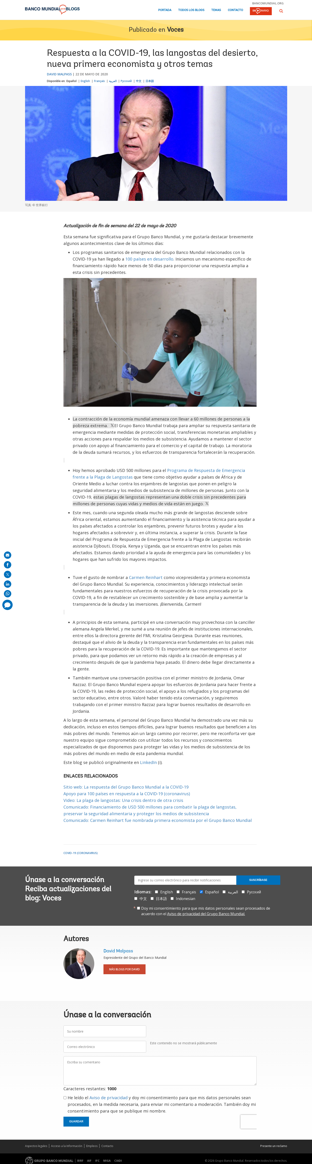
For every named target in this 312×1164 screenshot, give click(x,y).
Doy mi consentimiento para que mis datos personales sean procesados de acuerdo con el (205, 911)
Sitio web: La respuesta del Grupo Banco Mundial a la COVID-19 (126, 787)
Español (71, 81)
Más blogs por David (124, 969)
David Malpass (59, 74)
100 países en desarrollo (149, 259)
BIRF (80, 1161)
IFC (97, 1161)
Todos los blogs (191, 10)
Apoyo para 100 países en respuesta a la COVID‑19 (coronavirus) (126, 793)
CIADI (118, 1161)
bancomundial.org (268, 3)
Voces (175, 30)
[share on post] (7, 574)
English (85, 81)
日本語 (150, 81)
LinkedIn (148, 762)
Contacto (235, 10)
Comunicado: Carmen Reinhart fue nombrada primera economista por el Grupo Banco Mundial (157, 820)
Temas (216, 10)
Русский (126, 81)
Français (99, 81)
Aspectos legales (36, 1146)
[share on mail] (7, 555)
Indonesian (185, 898)
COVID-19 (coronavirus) (80, 853)
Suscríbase (258, 880)
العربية (113, 81)
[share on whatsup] (7, 593)
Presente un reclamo (273, 1146)
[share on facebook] (7, 564)
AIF (89, 1161)
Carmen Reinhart (146, 577)
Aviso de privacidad (108, 1097)
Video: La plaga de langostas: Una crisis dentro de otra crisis (123, 800)
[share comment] (7, 605)
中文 (138, 81)
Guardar (76, 1121)
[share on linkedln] (7, 584)
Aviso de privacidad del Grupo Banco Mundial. (206, 913)
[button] (281, 11)
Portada (164, 10)
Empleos (91, 1146)
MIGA (107, 1161)
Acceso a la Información (66, 1146)
